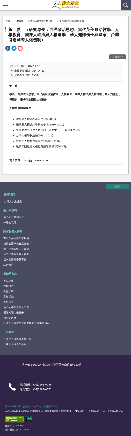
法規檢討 (8, 285)
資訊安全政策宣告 (32, 406)
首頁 (8, 20)
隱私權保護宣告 (13, 406)
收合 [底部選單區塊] (117, 186)
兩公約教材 (9, 317)
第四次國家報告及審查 (16, 243)
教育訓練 (8, 291)
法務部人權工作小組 (14, 344)
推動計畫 (8, 280)
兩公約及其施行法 (13, 217)
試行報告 (8, 264)
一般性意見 (9, 222)
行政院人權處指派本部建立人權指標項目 (26, 323)
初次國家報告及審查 (14, 259)
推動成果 (8, 301)
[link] (7, 49)
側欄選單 (5, 5)
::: (3, 2)
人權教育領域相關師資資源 (70, 20)
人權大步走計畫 (13, 201)
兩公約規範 (10, 210)
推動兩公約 (10, 273)
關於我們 (9, 194)
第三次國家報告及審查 (16, 248)
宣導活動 (8, 296)
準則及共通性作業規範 (16, 238)
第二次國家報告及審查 (16, 254)
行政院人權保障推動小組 (40, 20)
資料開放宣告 (50, 406)
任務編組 (19, 20)
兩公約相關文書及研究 (16, 307)
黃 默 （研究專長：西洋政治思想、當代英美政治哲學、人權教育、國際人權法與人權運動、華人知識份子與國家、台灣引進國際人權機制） (63, 34)
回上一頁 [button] (119, 56)
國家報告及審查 (12, 231)
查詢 (126, 5)
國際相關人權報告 (13, 312)
